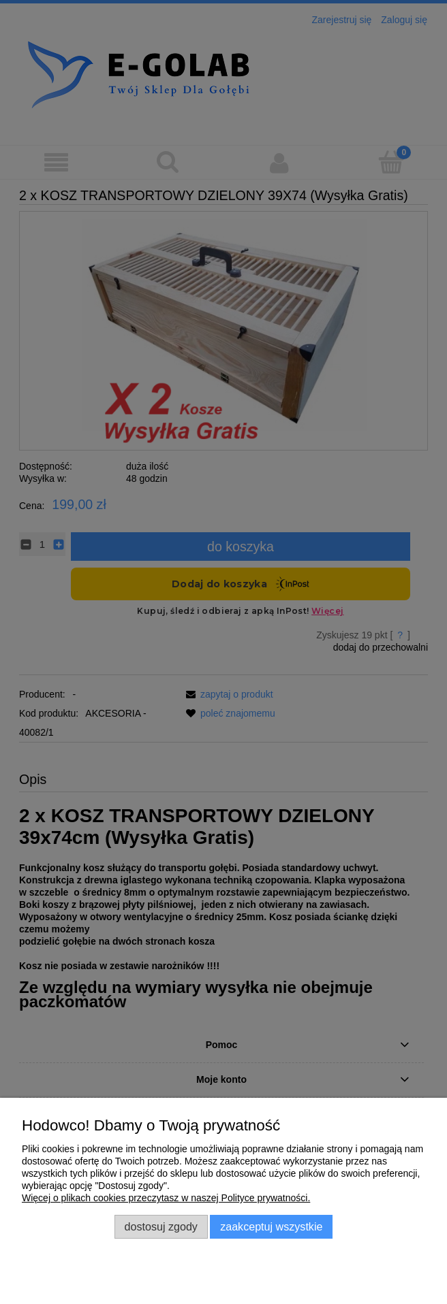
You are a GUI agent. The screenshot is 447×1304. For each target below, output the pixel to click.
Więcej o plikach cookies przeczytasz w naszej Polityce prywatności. (166, 1197)
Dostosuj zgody (161, 1226)
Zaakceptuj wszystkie (271, 1226)
